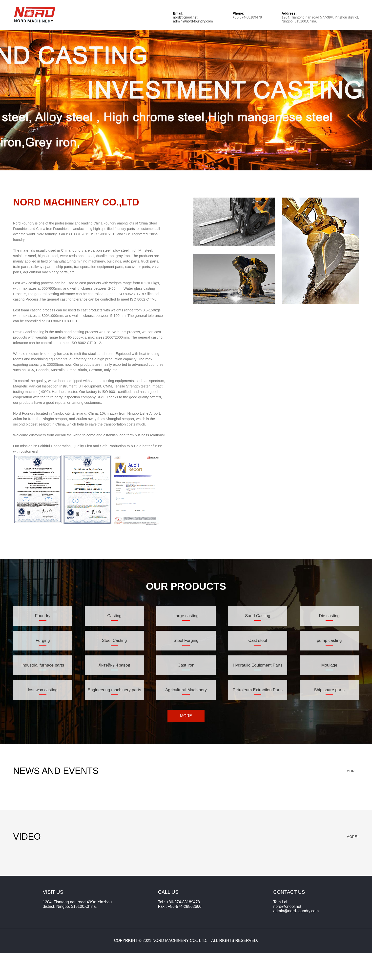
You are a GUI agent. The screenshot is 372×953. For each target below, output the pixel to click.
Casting (114, 615)
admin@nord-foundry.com (193, 21)
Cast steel (257, 640)
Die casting (329, 615)
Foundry (42, 615)
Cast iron (186, 665)
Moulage (329, 665)
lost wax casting (43, 690)
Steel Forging (185, 640)
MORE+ (353, 771)
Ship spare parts (329, 690)
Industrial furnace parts (42, 665)
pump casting (329, 640)
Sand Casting (257, 615)
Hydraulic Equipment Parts (257, 665)
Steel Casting (114, 640)
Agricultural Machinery (186, 690)
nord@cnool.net (185, 17)
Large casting (186, 615)
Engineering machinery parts (114, 690)
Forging (43, 640)
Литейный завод (114, 665)
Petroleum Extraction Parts (258, 690)
